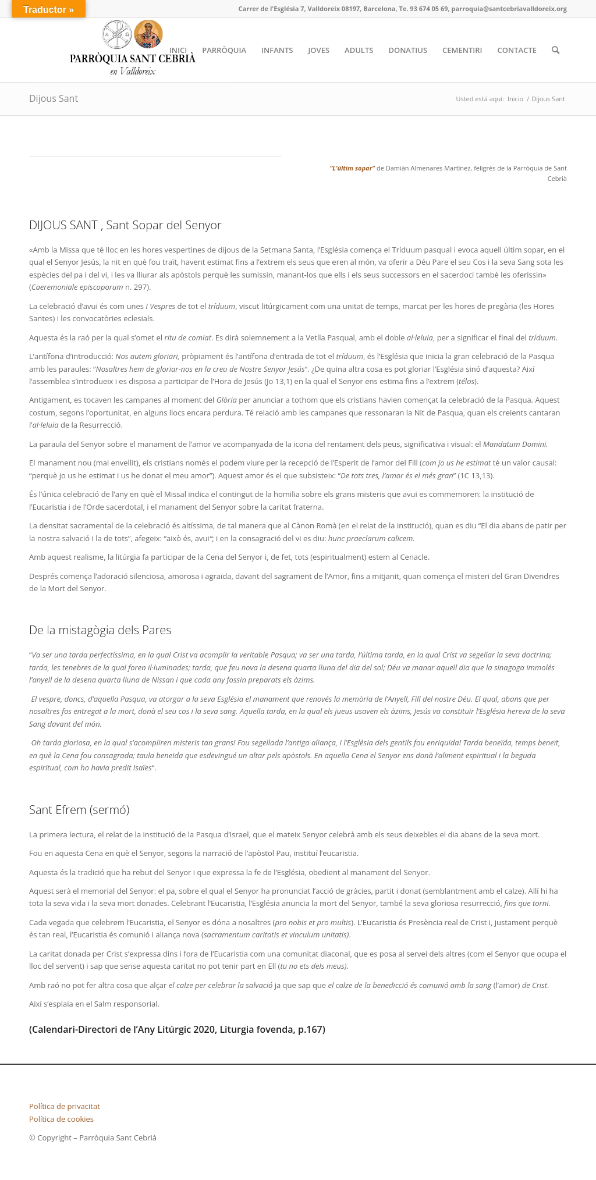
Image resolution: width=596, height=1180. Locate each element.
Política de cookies (61, 1119)
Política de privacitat (64, 1106)
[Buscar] (555, 50)
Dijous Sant (53, 98)
